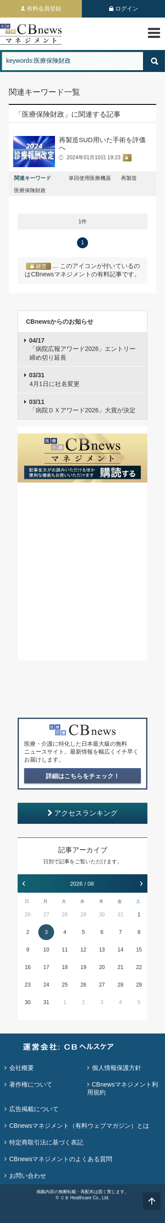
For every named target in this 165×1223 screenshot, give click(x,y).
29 (83, 915)
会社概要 (21, 1067)
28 (65, 915)
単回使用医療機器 (90, 178)
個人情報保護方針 (116, 1067)
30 (102, 915)
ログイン (126, 8)
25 (65, 985)
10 (46, 950)
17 (46, 967)
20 (102, 967)
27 (46, 915)
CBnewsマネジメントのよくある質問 (60, 1158)
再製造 (129, 178)
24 (46, 985)
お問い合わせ (27, 1175)
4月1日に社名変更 (54, 379)
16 (27, 967)
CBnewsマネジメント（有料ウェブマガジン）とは (79, 1125)
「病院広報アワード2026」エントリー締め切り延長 (82, 349)
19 (83, 967)
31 (120, 915)
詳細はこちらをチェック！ (83, 776)
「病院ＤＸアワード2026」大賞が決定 (82, 406)
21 (120, 967)
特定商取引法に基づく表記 (46, 1142)
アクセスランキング (82, 813)
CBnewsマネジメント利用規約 (122, 1088)
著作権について (30, 1084)
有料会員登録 (44, 8)
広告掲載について (34, 1108)
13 (102, 950)
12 (83, 950)
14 (120, 950)
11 (65, 950)
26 (27, 915)
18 (65, 967)
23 (27, 985)
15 (139, 950)
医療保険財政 (30, 190)
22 (139, 967)
